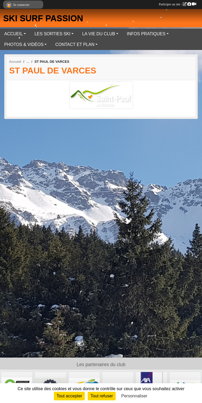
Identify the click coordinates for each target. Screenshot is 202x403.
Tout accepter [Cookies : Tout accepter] (69, 396)
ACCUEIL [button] (13, 34)
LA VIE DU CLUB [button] (98, 34)
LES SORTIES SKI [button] (52, 34)
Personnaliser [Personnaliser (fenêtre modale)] (134, 396)
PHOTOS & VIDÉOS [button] (23, 44)
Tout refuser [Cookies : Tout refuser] (101, 396)
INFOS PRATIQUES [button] (146, 34)
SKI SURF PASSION (43, 18)
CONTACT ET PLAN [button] (74, 44)
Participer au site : (177, 4)
